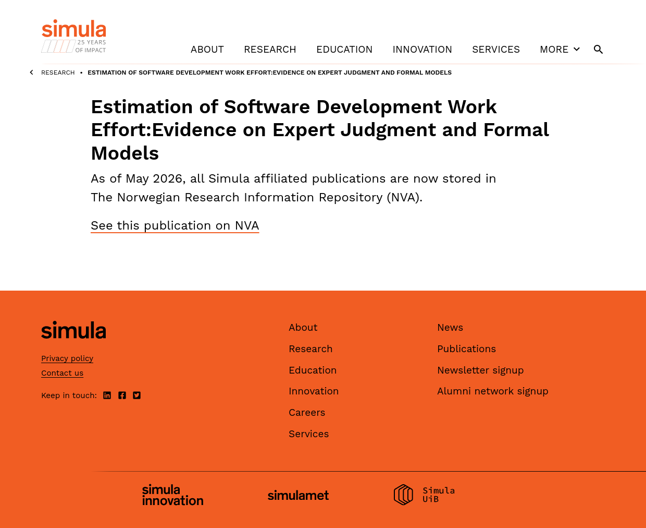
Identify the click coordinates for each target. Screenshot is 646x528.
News (450, 327)
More (561, 49)
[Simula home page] (73, 348)
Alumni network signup (493, 391)
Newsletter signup (480, 370)
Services (496, 49)
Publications (466, 349)
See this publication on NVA (175, 225)
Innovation (422, 49)
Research (270, 49)
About (207, 49)
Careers (307, 412)
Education (344, 49)
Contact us (62, 373)
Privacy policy (67, 358)
